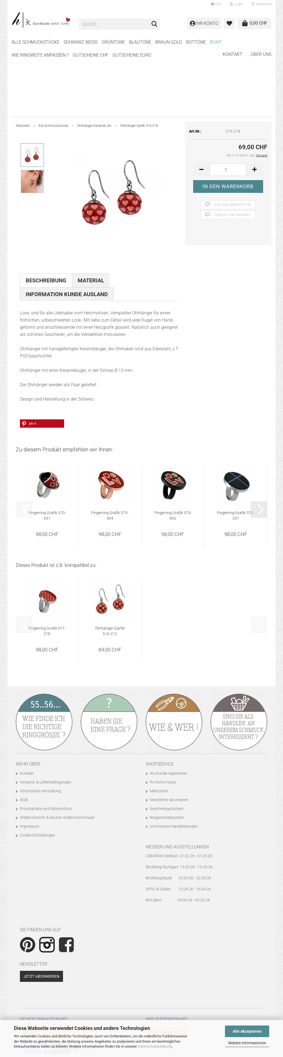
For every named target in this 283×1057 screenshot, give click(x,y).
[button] (216, 4)
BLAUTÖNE (140, 42)
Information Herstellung (40, 723)
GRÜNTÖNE (113, 42)
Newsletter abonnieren (169, 731)
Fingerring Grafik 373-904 (110, 447)
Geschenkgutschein (167, 740)
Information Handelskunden (174, 758)
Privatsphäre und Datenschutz (46, 740)
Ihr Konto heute (163, 714)
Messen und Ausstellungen (177, 778)
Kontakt (232, 41)
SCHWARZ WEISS (81, 42)
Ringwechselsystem (167, 749)
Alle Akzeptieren (247, 1031)
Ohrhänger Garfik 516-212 (110, 563)
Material (91, 212)
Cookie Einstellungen (37, 767)
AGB (24, 731)
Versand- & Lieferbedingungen (45, 714)
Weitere (195, 42)
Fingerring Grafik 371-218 (47, 563)
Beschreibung (46, 212)
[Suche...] (154, 24)
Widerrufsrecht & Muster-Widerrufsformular (57, 749)
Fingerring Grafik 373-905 (173, 447)
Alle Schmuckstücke (35, 42)
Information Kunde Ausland (67, 226)
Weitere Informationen (247, 1043)
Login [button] (236, 4)
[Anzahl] (228, 101)
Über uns (261, 41)
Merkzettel (261, 4)
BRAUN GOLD (168, 42)
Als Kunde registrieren (168, 705)
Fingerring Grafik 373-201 (235, 447)
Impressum (29, 758)
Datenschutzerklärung (155, 1046)
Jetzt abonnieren (41, 908)
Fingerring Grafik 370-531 (47, 447)
